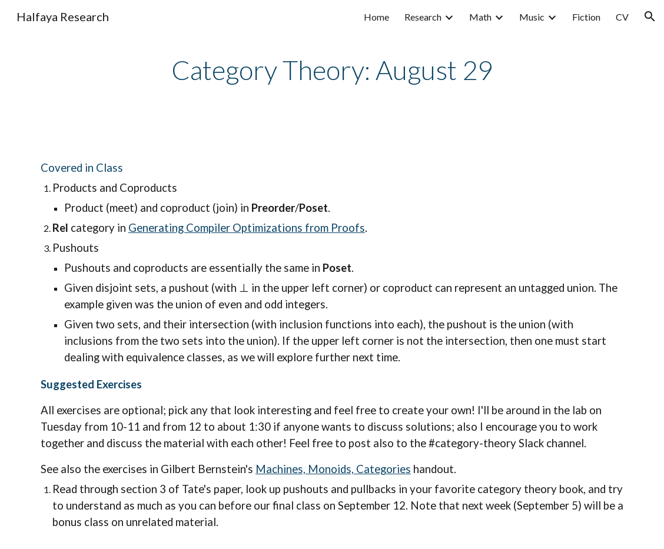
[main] (332, 70)
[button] (650, 16)
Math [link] (480, 16)
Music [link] (532, 16)
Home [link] (376, 16)
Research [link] (422, 16)
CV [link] (622, 16)
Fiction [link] (586, 16)
